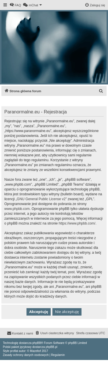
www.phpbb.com (17, 209)
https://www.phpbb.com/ (77, 223)
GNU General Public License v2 (41, 199)
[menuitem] (15, 5)
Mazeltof (35, 351)
